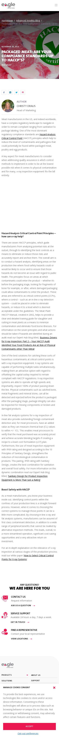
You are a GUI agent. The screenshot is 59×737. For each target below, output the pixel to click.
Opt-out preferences (28, 733)
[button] (54, 687)
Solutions (7, 681)
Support (35, 681)
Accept (29, 726)
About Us (36, 675)
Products (7, 675)
